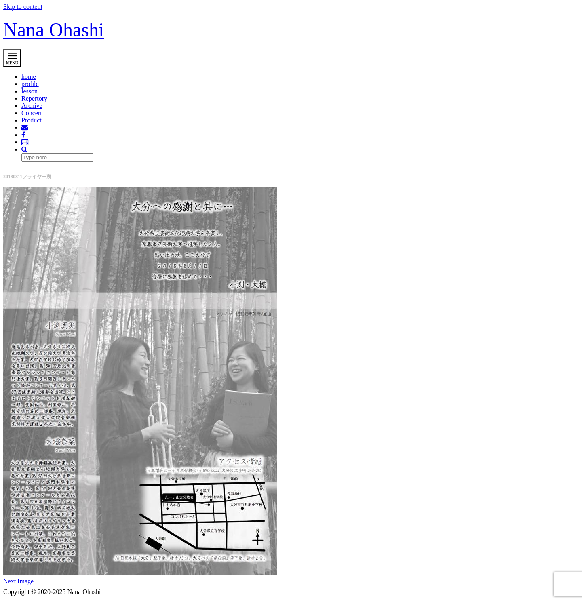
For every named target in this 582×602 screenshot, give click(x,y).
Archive (31, 105)
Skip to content (22, 6)
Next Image (18, 581)
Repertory (34, 98)
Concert (31, 112)
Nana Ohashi (53, 29)
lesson (29, 91)
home (28, 76)
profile (30, 83)
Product (31, 120)
